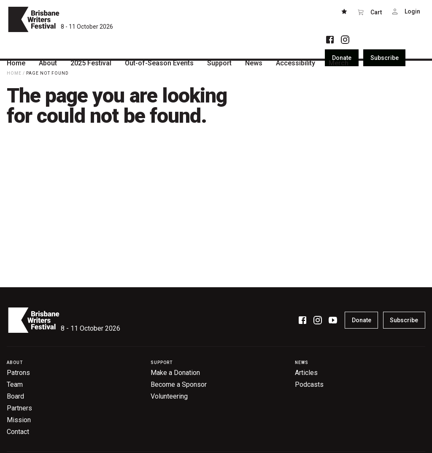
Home (14, 73)
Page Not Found (47, 73)
